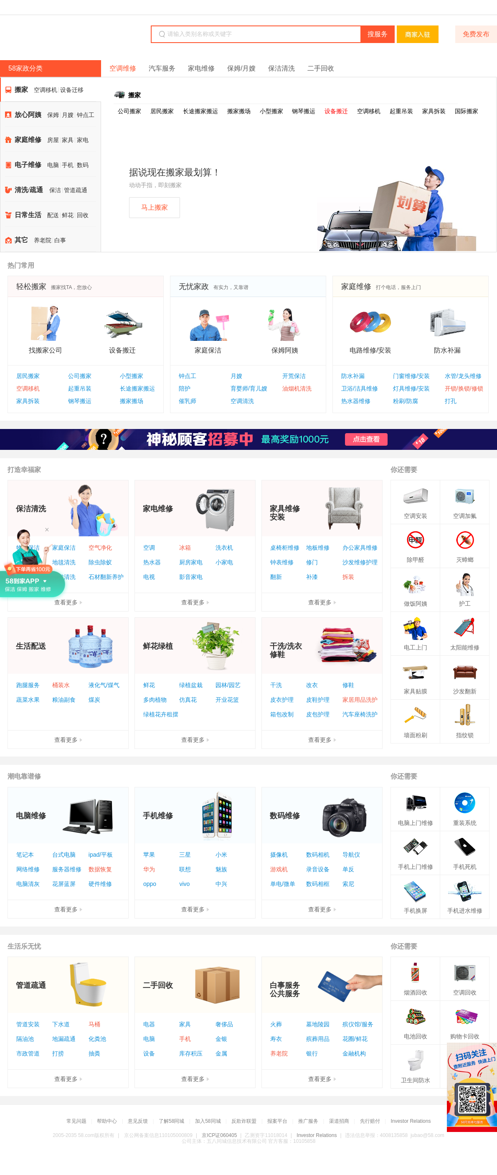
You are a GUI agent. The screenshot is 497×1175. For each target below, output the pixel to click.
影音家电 (191, 577)
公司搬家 (129, 111)
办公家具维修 (360, 547)
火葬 (276, 1024)
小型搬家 (271, 111)
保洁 (55, 190)
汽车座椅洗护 (360, 714)
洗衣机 (224, 547)
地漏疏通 (64, 1038)
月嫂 (68, 115)
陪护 (184, 388)
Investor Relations (410, 1121)
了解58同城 (171, 1121)
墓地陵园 (318, 1024)
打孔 (450, 401)
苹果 (149, 854)
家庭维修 (28, 139)
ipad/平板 (101, 854)
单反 (348, 869)
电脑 (53, 165)
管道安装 (28, 1024)
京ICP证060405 (219, 1135)
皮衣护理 (282, 699)
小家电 (224, 562)
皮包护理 (318, 714)
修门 (312, 562)
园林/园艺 (228, 685)
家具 (68, 140)
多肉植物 (155, 699)
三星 (185, 854)
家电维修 (201, 68)
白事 (60, 240)
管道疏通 (75, 190)
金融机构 (354, 1053)
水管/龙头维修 (463, 376)
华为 (149, 869)
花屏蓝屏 (64, 884)
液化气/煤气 (104, 685)
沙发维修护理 (360, 562)
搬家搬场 (239, 111)
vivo (184, 884)
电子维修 (28, 164)
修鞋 (348, 685)
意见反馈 (138, 1121)
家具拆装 (434, 111)
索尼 (348, 884)
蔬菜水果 (28, 699)
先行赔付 (370, 1121)
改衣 (312, 685)
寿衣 (276, 1038)
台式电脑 (64, 854)
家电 (83, 140)
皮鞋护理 (318, 699)
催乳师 (187, 401)
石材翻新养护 (106, 577)
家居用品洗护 (360, 699)
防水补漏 (353, 376)
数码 (83, 165)
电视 (149, 577)
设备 (149, 1053)
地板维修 (318, 547)
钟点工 (85, 115)
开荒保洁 (294, 376)
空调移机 (45, 90)
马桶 (94, 1024)
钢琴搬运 (303, 111)
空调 (149, 547)
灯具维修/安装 (411, 388)
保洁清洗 (281, 68)
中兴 (221, 884)
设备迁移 (72, 90)
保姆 (53, 115)
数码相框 (318, 884)
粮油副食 (64, 699)
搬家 (21, 89)
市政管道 (28, 1053)
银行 (312, 1053)
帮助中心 (107, 1121)
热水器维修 (355, 401)
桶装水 (61, 685)
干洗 (276, 685)
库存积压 (191, 1053)
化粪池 (97, 1038)
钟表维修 (282, 562)
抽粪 (94, 1053)
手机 (68, 165)
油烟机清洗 (297, 388)
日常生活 (28, 214)
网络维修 (28, 869)
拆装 (348, 577)
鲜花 (68, 215)
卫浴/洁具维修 (359, 388)
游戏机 (279, 869)
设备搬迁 (336, 111)
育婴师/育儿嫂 (249, 388)
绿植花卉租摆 (160, 714)
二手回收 (320, 68)
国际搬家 (466, 111)
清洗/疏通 (29, 189)
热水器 (152, 562)
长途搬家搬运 (200, 111)
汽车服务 (162, 68)
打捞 (58, 1053)
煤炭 (94, 699)
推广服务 (308, 1121)
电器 (149, 1024)
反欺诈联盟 (243, 1121)
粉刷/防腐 (405, 401)
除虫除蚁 (100, 562)
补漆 (312, 577)
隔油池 (25, 1038)
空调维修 (122, 68)
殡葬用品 (318, 1038)
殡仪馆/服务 (357, 1024)
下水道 (61, 1024)
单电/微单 (282, 884)
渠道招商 (339, 1121)
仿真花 (188, 699)
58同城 (59, 35)
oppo (149, 884)
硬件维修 (100, 884)
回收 (83, 215)
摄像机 (279, 854)
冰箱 (185, 547)
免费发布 (476, 34)
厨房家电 (191, 562)
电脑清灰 (28, 884)
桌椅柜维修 (284, 547)
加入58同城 (208, 1121)
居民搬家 (162, 111)
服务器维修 (66, 869)
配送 (53, 215)
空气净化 (100, 547)
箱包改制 (282, 714)
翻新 (276, 577)
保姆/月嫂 (241, 68)
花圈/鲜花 (355, 1038)
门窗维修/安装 (411, 376)
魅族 (221, 869)
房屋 (53, 140)
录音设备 (318, 869)
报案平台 (277, 1121)
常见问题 (76, 1121)
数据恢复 (100, 869)
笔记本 (25, 854)
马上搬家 (154, 207)
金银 (221, 1038)
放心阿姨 (28, 114)
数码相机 (318, 854)
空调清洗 (242, 401)
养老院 (42, 240)
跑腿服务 (28, 685)
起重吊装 (401, 111)
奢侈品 (224, 1024)
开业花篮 (227, 699)
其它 (21, 240)
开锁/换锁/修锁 (464, 388)
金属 (221, 1053)
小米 (221, 854)
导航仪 (351, 854)
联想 (185, 869)
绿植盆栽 (191, 685)
